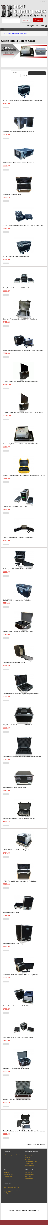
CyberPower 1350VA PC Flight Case (15, 506)
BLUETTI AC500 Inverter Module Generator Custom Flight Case (24, 100)
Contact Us (28, 1155)
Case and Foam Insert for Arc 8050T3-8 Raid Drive (20, 319)
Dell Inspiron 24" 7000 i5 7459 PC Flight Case (18, 569)
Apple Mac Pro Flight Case (12, 194)
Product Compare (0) (37, 73)
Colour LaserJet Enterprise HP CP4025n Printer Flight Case (23, 350)
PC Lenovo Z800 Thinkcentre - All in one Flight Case (20, 974)
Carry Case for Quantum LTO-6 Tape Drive (17, 288)
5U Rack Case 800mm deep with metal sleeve (18, 131)
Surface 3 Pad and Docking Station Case (16, 1099)
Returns (27, 1157)
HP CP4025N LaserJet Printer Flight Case (17, 850)
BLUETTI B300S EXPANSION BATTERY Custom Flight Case (23, 225)
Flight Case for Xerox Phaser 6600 (14, 787)
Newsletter (29, 1178)
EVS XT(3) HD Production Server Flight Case (18, 631)
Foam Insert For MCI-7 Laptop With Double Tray (19, 818)
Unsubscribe (8, 1176)
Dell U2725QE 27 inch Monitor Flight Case (17, 600)
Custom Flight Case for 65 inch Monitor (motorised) (20, 381)
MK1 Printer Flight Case (11, 912)
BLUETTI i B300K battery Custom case (16, 256)
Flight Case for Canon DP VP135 (14, 662)
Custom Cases (7, 33)
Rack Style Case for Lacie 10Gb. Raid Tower (18, 1037)
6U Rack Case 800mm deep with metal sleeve (18, 163)
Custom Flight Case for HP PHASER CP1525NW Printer (21, 444)
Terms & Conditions (31, 1161)
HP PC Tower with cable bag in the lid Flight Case (19, 881)
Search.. (26, 21)
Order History (29, 1174)
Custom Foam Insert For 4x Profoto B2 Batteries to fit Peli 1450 (24, 475)
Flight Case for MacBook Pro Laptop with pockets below (22, 756)
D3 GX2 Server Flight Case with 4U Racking (18, 537)
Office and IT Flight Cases (19, 33)
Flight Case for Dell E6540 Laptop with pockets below (21, 693)
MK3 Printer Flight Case (11, 943)
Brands (6, 1172)
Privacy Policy (29, 1163)
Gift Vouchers (8, 1174)
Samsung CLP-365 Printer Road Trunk (16, 1068)
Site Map (27, 1159)
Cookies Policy (30, 1165)
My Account (29, 1172)
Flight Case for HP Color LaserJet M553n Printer (19, 725)
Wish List (28, 1176)
